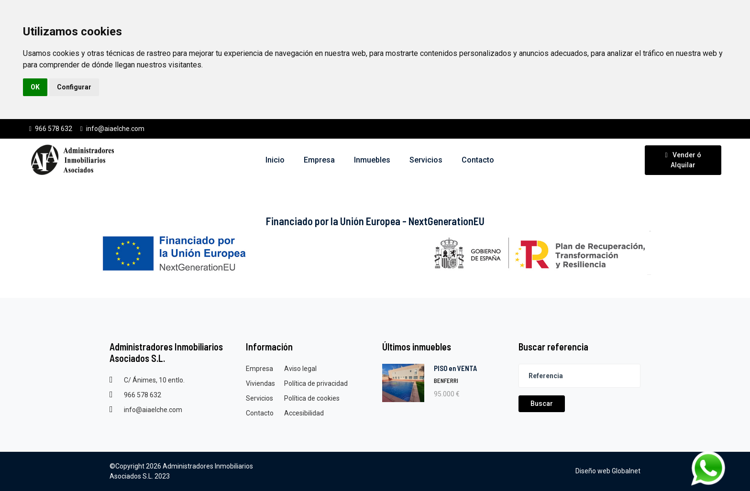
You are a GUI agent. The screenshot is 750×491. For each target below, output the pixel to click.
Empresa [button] (319, 159)
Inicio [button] (275, 159)
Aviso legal (300, 368)
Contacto (260, 413)
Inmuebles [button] (372, 159)
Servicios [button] (425, 159)
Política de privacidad (316, 383)
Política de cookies (312, 398)
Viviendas (260, 383)
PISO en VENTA (455, 368)
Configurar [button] (74, 87)
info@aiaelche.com (112, 128)
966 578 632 (50, 128)
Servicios (259, 398)
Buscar (541, 403)
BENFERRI (446, 380)
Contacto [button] (478, 159)
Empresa (259, 368)
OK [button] (35, 87)
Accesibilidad (304, 413)
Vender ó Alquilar (683, 160)
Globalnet (626, 471)
